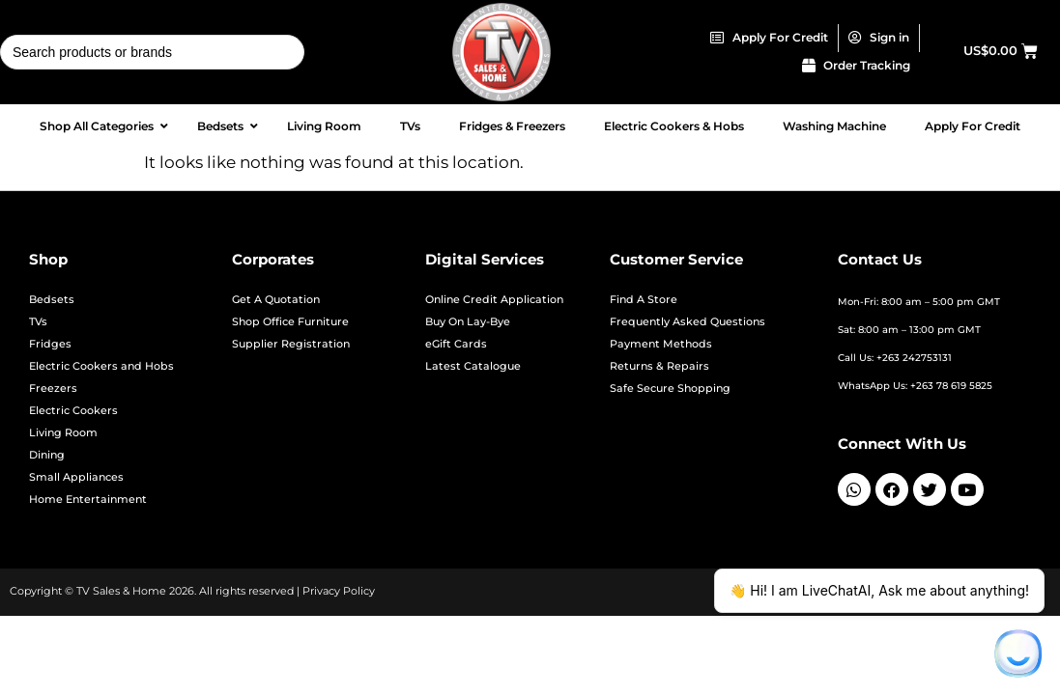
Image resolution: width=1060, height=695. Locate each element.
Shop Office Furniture (290, 322)
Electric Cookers (73, 410)
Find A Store (643, 299)
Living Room (63, 433)
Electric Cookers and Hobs (101, 366)
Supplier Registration (291, 344)
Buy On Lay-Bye (467, 322)
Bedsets (51, 299)
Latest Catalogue (473, 366)
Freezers (53, 388)
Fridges (50, 344)
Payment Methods (661, 344)
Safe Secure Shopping (670, 388)
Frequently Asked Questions (687, 322)
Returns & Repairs (659, 366)
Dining (47, 455)
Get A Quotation (276, 299)
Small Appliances (76, 477)
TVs (38, 322)
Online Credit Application (494, 299)
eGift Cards (456, 344)
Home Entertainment (88, 499)
